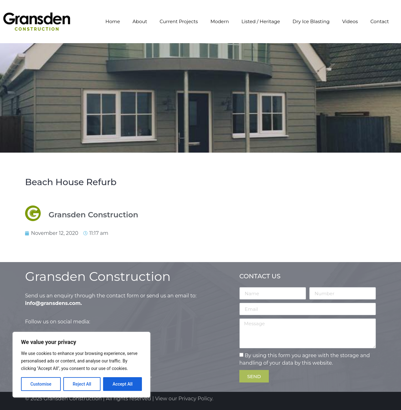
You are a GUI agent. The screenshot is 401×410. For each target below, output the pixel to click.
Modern (220, 21)
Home (112, 21)
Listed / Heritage (261, 21)
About (140, 21)
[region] (81, 364)
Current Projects (179, 21)
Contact (379, 21)
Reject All (82, 384)
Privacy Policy (195, 399)
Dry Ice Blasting (311, 21)
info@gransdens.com (53, 303)
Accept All (122, 384)
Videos (350, 21)
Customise (40, 384)
